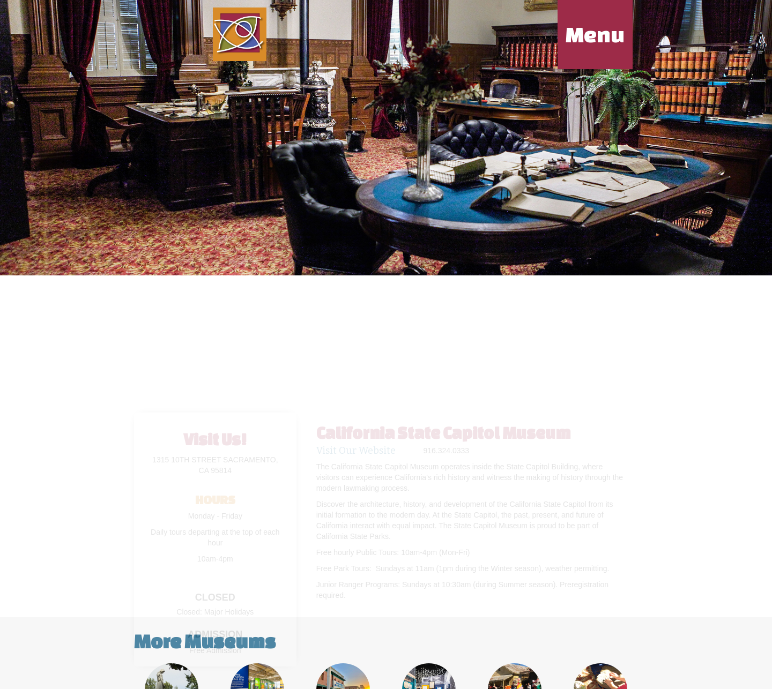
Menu (595, 34)
